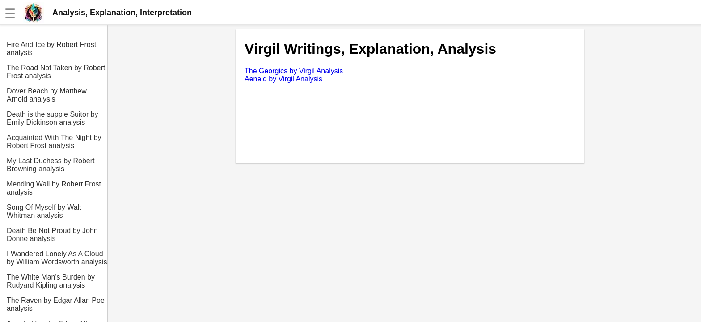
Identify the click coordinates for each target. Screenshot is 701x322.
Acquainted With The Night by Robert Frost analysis (54, 141)
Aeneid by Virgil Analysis (283, 79)
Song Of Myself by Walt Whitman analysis (44, 211)
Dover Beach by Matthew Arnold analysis (47, 95)
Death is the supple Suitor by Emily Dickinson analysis (52, 118)
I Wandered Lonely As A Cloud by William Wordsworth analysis (57, 258)
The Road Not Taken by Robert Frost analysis (56, 72)
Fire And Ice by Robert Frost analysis (51, 48)
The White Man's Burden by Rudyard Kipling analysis (51, 281)
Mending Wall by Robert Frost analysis (54, 188)
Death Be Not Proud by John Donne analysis (52, 234)
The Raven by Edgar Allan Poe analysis (56, 304)
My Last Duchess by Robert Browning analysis (51, 165)
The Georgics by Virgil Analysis (294, 71)
